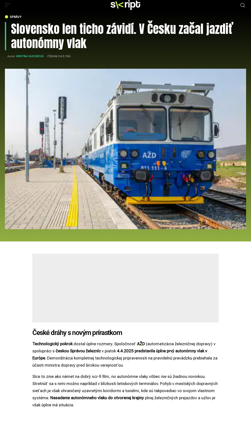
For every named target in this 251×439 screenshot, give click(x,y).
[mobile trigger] (9, 5)
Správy (16, 16)
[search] (242, 5)
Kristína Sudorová (30, 56)
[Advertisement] (125, 288)
